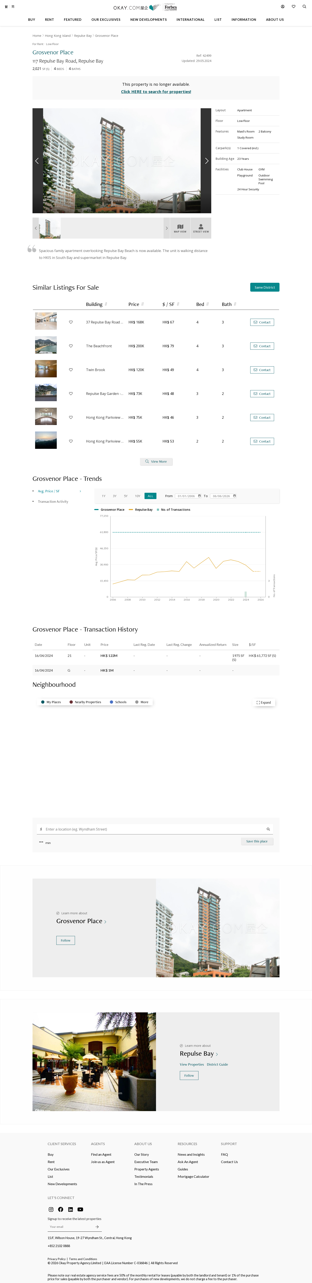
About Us (143, 1141)
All (150, 494)
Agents (98, 1141)
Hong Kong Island (58, 36)
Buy (51, 1152)
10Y (137, 494)
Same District (265, 285)
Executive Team (146, 1159)
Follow (65, 938)
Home (36, 36)
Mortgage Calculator (193, 1174)
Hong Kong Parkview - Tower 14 (105, 415)
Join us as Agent (103, 1159)
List (50, 1174)
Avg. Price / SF (49, 488)
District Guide (218, 1062)
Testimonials (143, 1174)
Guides (183, 1167)
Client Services (62, 1141)
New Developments (62, 1182)
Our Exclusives (59, 1167)
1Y (103, 494)
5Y (125, 494)
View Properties (192, 1062)
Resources (187, 1141)
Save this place (257, 839)
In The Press (143, 1182)
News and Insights (191, 1152)
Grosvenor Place (106, 36)
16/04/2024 (44, 653)
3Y (114, 494)
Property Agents (146, 1167)
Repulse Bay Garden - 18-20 (105, 391)
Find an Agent (101, 1152)
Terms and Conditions (83, 1257)
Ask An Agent (188, 1159)
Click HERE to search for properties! (156, 89)
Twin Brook (95, 367)
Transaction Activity (53, 499)
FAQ (224, 1152)
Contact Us (229, 1159)
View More (156, 459)
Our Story (141, 1152)
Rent (51, 1159)
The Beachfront (99, 344)
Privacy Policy (57, 1257)
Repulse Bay (83, 36)
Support (229, 1141)
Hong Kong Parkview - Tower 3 (105, 439)
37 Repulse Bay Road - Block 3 (105, 320)
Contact (262, 320)
